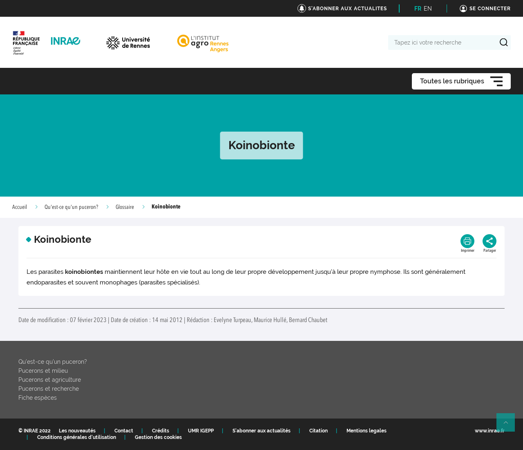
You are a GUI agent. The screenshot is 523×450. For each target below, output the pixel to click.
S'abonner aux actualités (261, 431)
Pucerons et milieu (43, 370)
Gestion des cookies (158, 437)
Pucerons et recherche (48, 388)
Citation (318, 431)
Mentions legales (366, 431)
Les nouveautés (77, 431)
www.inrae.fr (490, 431)
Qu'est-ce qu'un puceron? (71, 207)
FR (417, 8)
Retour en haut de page (509, 426)
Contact (123, 431)
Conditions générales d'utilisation (76, 437)
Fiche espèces (37, 397)
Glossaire (125, 207)
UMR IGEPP (201, 431)
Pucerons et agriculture (49, 379)
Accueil (19, 207)
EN (428, 8)
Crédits (160, 431)
